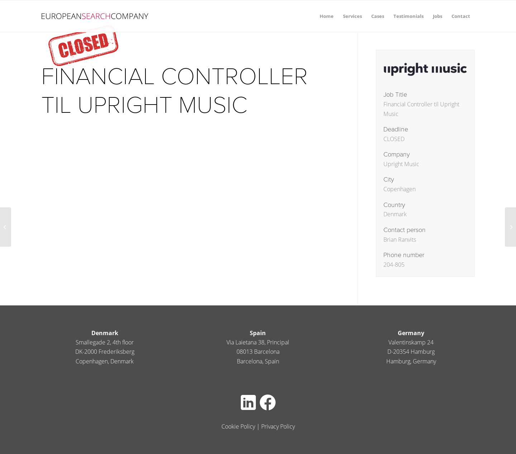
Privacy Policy (278, 426)
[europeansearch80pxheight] (95, 16)
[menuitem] (326, 16)
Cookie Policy (238, 426)
